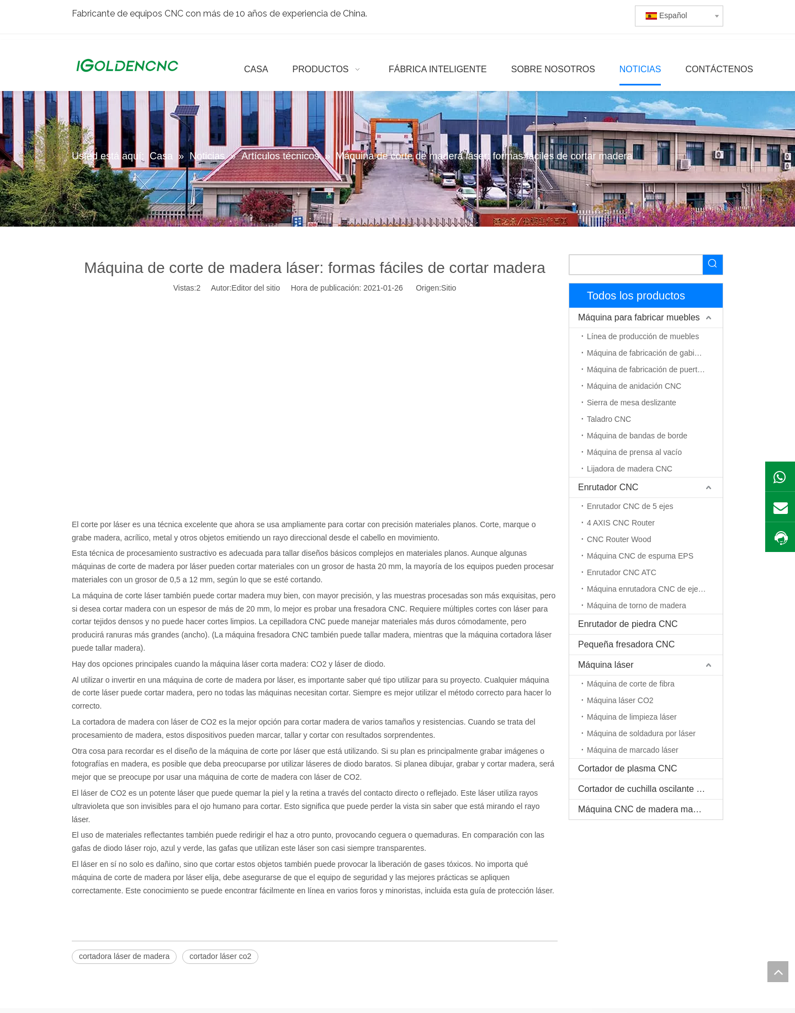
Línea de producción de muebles (643, 336)
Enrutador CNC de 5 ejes (630, 506)
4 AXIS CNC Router (621, 522)
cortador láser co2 (220, 956)
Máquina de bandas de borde (637, 435)
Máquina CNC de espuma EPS (640, 555)
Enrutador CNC (608, 487)
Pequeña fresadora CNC (626, 644)
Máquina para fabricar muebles (639, 317)
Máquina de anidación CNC (634, 386)
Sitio (448, 287)
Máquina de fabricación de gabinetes (650, 353)
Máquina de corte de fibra (631, 683)
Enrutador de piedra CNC (628, 624)
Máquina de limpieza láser (632, 716)
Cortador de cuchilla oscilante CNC (647, 789)
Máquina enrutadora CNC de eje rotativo (655, 589)
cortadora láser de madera (124, 956)
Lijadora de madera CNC (629, 468)
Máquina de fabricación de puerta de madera (655, 369)
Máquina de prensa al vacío (634, 452)
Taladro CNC (609, 419)
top (777, 971)
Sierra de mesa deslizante (631, 402)
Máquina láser (606, 664)
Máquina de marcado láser (633, 750)
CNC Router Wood (619, 539)
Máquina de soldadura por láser (641, 733)
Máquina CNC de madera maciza (643, 809)
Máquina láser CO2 (620, 700)
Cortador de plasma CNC (627, 768)
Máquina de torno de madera (636, 605)
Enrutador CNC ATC (621, 572)
